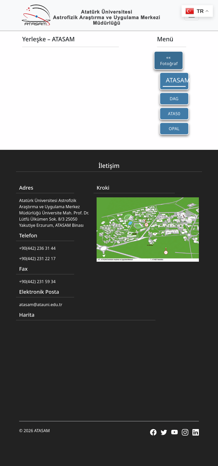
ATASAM (176, 80)
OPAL (174, 128)
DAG (174, 99)
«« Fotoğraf (169, 60)
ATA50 (174, 113)
